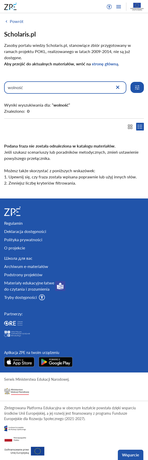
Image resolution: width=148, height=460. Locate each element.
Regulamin (13, 223)
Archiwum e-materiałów (26, 266)
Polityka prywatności (23, 239)
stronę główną (105, 63)
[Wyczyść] (117, 87)
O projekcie (14, 247)
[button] (109, 6)
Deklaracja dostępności (25, 231)
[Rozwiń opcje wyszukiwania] (137, 87)
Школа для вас (18, 258)
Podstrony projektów (23, 274)
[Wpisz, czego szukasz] (65, 87)
